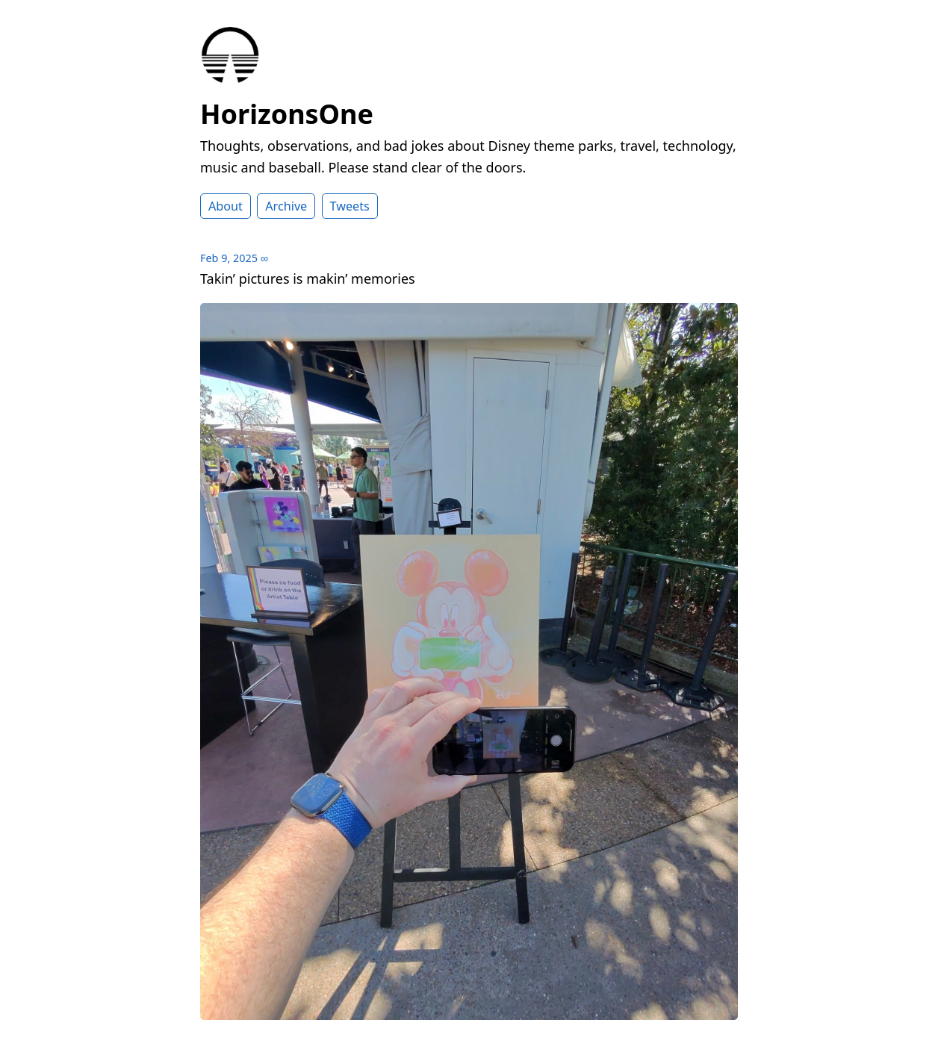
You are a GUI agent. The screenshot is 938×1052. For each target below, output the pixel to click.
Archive (286, 206)
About (225, 206)
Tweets (350, 206)
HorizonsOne (286, 114)
